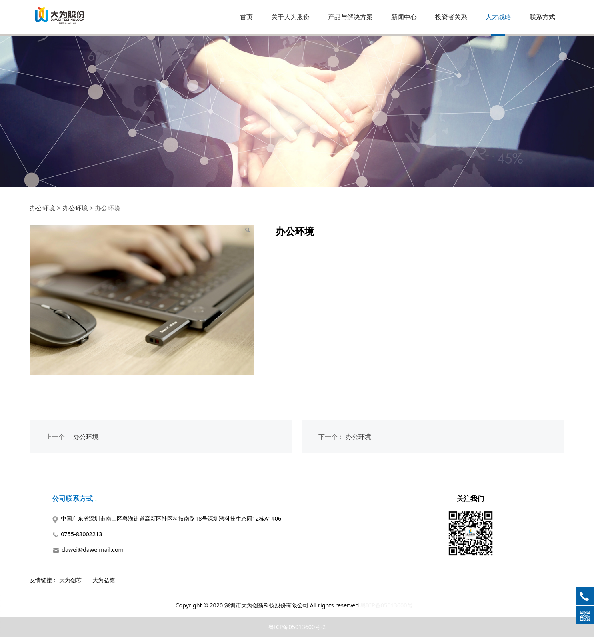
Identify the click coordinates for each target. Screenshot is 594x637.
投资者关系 (451, 16)
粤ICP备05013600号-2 (297, 627)
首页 (246, 16)
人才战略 (498, 16)
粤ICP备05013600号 (386, 605)
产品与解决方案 (350, 16)
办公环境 (42, 208)
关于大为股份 (290, 16)
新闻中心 (404, 16)
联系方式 (542, 16)
